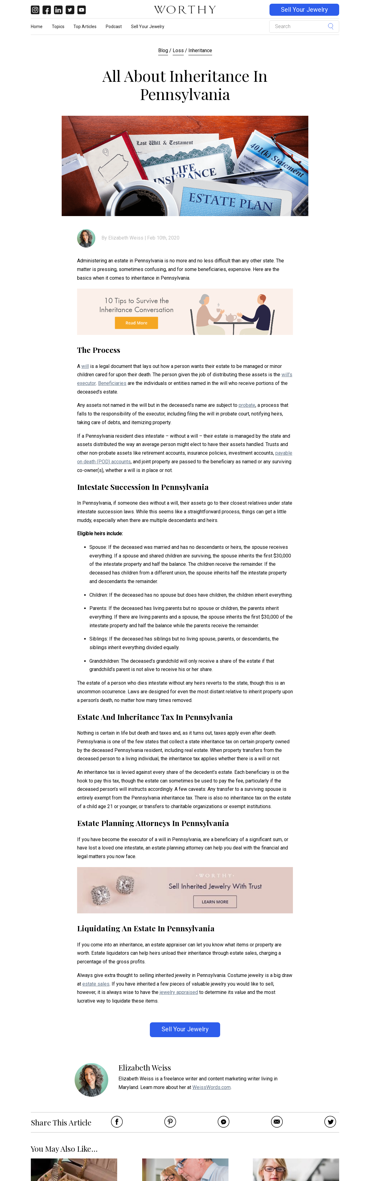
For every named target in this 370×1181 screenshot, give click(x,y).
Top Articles (85, 26)
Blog (163, 50)
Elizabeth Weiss (125, 238)
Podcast (114, 26)
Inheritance (200, 50)
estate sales (95, 984)
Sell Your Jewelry (304, 9)
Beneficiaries (112, 383)
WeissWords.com (211, 1087)
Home (37, 26)
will (85, 366)
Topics (58, 26)
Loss (178, 50)
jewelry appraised (179, 992)
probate (247, 405)
